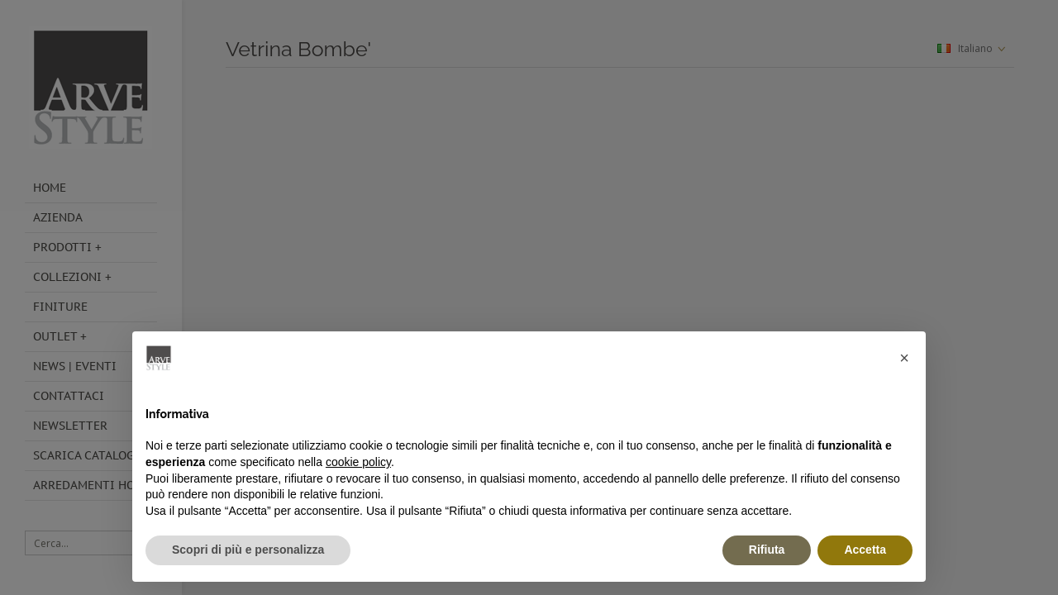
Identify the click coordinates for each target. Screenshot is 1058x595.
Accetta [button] (865, 549)
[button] (904, 358)
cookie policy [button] (358, 462)
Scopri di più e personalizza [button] (248, 549)
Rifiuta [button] (767, 549)
